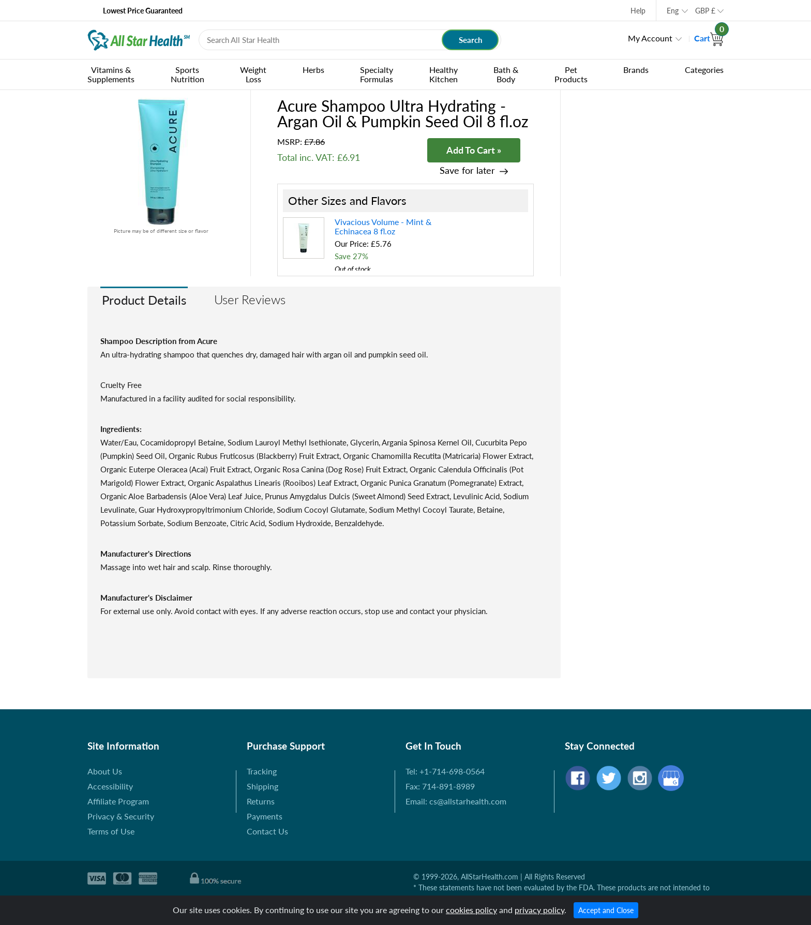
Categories (704, 69)
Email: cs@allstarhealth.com (456, 801)
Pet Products (571, 74)
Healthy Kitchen (443, 74)
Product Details (144, 299)
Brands (636, 69)
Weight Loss (253, 74)
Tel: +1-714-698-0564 (445, 771)
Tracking (262, 771)
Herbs (313, 69)
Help (637, 10)
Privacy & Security (120, 816)
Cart (709, 38)
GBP (705, 10)
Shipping (262, 786)
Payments (264, 816)
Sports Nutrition (187, 74)
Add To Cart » (473, 150)
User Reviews (250, 299)
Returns (261, 801)
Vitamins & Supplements (110, 74)
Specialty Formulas (376, 74)
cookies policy (471, 910)
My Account (650, 38)
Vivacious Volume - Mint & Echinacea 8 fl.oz (383, 226)
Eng (673, 10)
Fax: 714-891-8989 (440, 786)
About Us (104, 771)
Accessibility (110, 786)
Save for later (467, 170)
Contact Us (267, 831)
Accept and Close (606, 910)
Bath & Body (505, 74)
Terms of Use (110, 831)
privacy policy (539, 910)
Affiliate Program (118, 801)
